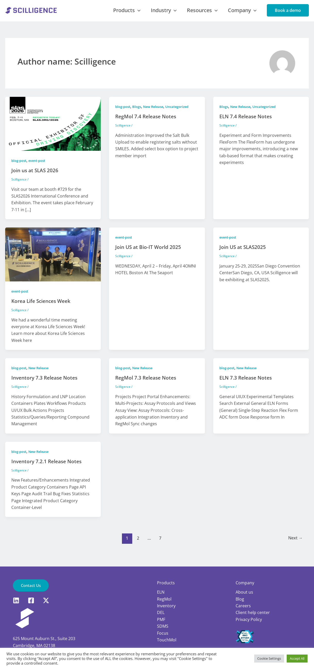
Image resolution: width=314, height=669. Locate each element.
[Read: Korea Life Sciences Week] (53, 260)
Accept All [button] (297, 658)
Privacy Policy (249, 619)
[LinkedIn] (16, 600)
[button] (288, 13)
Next (294, 544)
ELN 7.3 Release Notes (247, 383)
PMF (161, 619)
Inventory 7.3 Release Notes (46, 383)
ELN (160, 592)
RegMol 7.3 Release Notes (147, 383)
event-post (39, 166)
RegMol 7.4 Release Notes (147, 122)
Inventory (166, 605)
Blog (240, 599)
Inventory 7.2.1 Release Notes (48, 466)
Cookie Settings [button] (269, 658)
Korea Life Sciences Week (43, 306)
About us (244, 592)
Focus (162, 633)
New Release (157, 112)
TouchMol (166, 639)
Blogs (139, 112)
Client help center (253, 612)
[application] (154, 13)
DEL (160, 612)
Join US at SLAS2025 (243, 252)
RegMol (164, 599)
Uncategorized (183, 112)
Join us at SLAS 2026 (35, 175)
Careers (243, 605)
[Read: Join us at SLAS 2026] (53, 129)
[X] (46, 600)
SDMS (162, 626)
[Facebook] (31, 600)
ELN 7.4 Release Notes (247, 122)
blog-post (19, 166)
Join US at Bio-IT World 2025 (149, 252)
